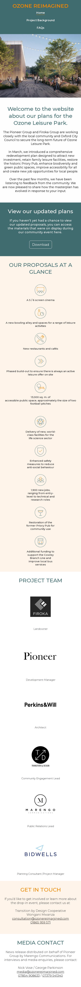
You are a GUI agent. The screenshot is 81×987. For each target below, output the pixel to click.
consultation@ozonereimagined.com (40, 918)
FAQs (40, 27)
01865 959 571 (40, 922)
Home (40, 12)
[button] (40, 245)
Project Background (41, 20)
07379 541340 (52, 975)
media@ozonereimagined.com (40, 972)
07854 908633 (29, 975)
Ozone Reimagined (40, 6)
